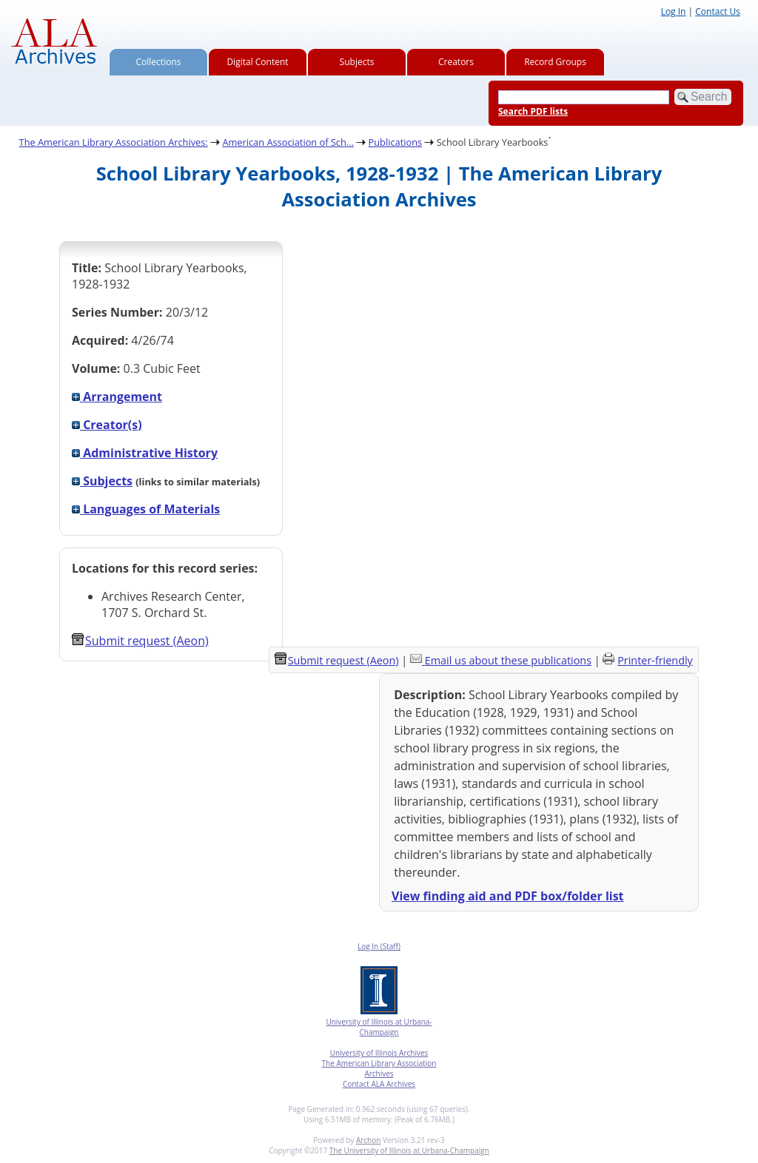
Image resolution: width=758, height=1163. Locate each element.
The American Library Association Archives (379, 1068)
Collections (158, 61)
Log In (673, 11)
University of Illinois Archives (379, 1053)
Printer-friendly (655, 660)
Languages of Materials (146, 509)
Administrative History (145, 453)
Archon (368, 1140)
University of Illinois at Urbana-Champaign (379, 1027)
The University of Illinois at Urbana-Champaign (409, 1150)
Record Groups (555, 61)
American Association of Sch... (288, 142)
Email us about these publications (508, 660)
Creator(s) (107, 425)
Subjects (357, 61)
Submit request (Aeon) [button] (140, 641)
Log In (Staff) (379, 946)
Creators (456, 61)
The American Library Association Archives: (113, 142)
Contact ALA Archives (379, 1084)
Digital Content (257, 61)
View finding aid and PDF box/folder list (508, 896)
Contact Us (717, 11)
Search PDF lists (533, 111)
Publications (396, 142)
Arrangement (117, 396)
